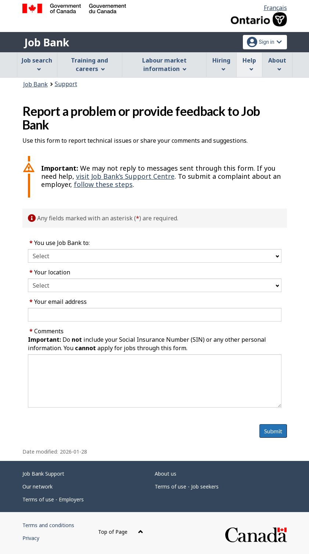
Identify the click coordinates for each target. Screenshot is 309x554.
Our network (37, 486)
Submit (273, 430)
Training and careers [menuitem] (89, 64)
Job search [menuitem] (37, 63)
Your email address (58, 302)
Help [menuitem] (249, 63)
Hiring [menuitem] (221, 63)
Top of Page (120, 531)
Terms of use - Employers (53, 499)
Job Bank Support (43, 473)
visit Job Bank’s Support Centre (125, 176)
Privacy (30, 538)
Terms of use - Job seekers (187, 486)
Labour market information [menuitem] (164, 64)
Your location (49, 272)
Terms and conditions (48, 525)
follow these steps (103, 184)
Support (66, 84)
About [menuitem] (277, 63)
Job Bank (46, 42)
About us (165, 473)
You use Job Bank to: (59, 243)
